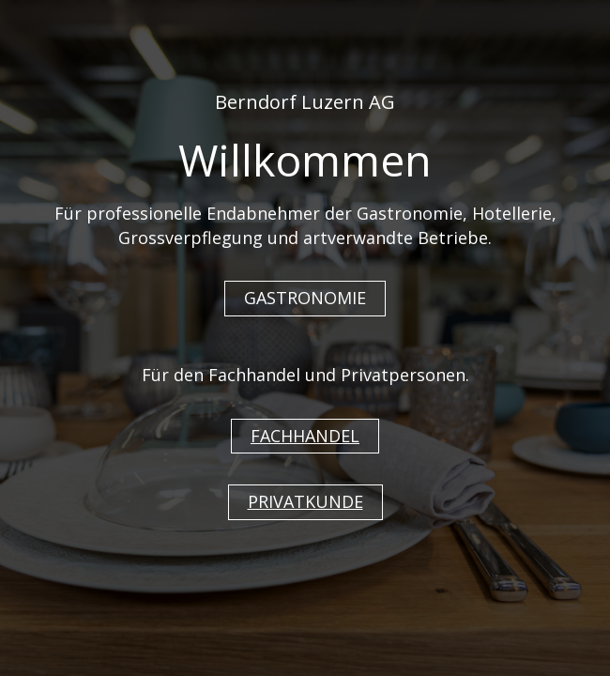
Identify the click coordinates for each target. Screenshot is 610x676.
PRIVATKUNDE (305, 501)
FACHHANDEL (305, 435)
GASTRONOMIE (305, 297)
